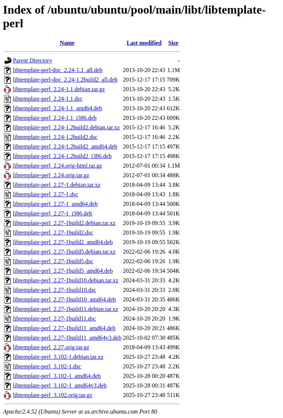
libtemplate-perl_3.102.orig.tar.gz (52, 395)
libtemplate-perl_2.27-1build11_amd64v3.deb (67, 338)
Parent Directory (32, 60)
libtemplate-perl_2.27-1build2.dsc (53, 232)
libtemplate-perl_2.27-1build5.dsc (53, 261)
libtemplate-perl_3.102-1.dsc (47, 366)
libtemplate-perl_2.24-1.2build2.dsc (55, 137)
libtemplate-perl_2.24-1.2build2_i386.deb (62, 156)
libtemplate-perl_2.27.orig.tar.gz (51, 347)
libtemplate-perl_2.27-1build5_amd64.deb (63, 271)
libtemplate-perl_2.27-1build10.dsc (54, 290)
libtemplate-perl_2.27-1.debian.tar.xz (56, 185)
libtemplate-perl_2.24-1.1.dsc (48, 99)
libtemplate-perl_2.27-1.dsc (45, 194)
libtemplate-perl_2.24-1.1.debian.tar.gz (59, 89)
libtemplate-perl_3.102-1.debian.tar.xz (58, 357)
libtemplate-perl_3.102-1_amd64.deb (57, 376)
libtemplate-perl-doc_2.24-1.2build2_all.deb (65, 79)
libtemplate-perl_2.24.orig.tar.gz (51, 175)
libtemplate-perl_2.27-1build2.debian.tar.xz (64, 223)
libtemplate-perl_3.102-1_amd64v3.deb (59, 385)
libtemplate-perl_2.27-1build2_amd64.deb (63, 242)
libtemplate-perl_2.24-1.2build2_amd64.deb (65, 146)
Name (67, 43)
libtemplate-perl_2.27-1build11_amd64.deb (64, 328)
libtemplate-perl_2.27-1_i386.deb (52, 213)
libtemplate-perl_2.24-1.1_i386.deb (55, 118)
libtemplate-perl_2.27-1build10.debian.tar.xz (65, 280)
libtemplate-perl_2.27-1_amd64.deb (55, 204)
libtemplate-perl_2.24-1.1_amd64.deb (57, 108)
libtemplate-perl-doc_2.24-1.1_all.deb (57, 70)
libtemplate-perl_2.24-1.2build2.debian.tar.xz (66, 127)
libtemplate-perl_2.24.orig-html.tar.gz (57, 165)
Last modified (144, 43)
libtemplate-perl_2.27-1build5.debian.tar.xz (64, 252)
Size (173, 43)
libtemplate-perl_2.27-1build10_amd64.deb (64, 299)
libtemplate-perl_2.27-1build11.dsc (54, 318)
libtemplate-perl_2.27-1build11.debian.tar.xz (65, 309)
